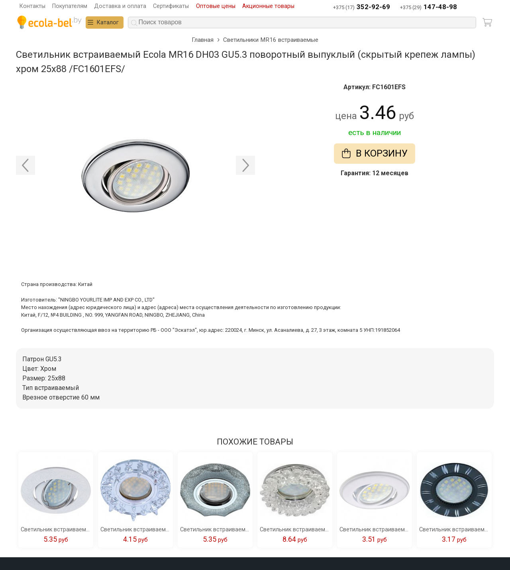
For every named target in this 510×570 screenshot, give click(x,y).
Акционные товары (268, 6)
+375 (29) (428, 7)
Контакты (32, 6)
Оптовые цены (215, 6)
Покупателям (69, 6)
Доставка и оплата (120, 6)
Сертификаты (171, 6)
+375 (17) (361, 7)
